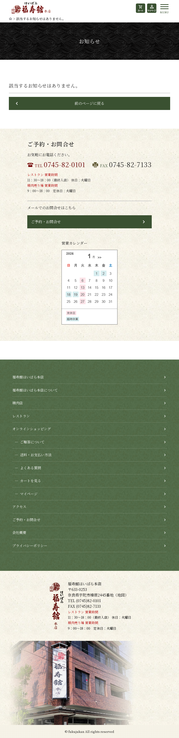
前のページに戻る (89, 103)
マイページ (25, 494)
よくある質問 (26, 468)
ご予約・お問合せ (46, 221)
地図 (121, 595)
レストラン (21, 415)
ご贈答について (28, 442)
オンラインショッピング (31, 428)
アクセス (19, 506)
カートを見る (26, 481)
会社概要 (19, 532)
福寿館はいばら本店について (35, 390)
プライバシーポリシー (29, 545)
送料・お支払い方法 (32, 455)
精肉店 (17, 402)
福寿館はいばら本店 (28, 376)
